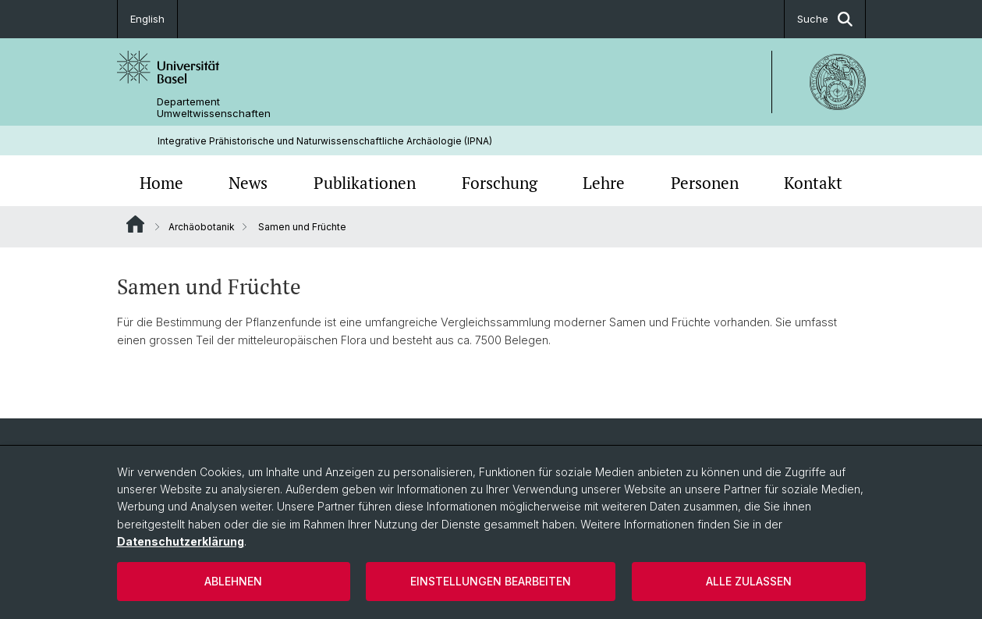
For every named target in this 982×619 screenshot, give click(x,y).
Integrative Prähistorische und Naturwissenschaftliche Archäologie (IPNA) (325, 141)
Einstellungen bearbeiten (490, 581)
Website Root (135, 224)
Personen (705, 183)
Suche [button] (825, 19)
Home (161, 183)
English (147, 18)
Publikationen (365, 183)
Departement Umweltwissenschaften (214, 107)
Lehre (604, 183)
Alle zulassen (749, 581)
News (248, 183)
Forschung (499, 183)
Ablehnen (233, 581)
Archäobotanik (201, 227)
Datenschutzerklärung (180, 541)
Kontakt (813, 183)
